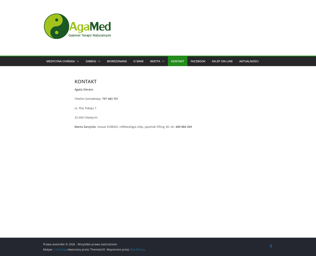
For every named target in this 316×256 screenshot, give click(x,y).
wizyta (155, 61)
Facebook (198, 61)
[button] (77, 61)
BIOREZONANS (117, 61)
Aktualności (249, 61)
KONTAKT (177, 61)
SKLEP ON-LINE (222, 61)
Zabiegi (91, 61)
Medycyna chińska (60, 61)
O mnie (138, 61)
